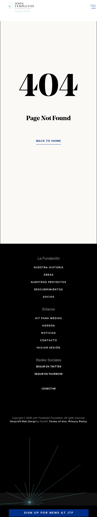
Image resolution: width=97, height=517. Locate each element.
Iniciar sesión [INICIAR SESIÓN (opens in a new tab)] (48, 348)
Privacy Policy (77, 421)
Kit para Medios (48, 318)
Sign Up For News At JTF (49, 512)
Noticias (48, 333)
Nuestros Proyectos (48, 282)
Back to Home (48, 140)
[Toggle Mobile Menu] (93, 7)
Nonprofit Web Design (23, 421)
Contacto (48, 340)
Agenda (48, 326)
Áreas (49, 275)
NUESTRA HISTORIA (48, 267)
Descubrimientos (48, 289)
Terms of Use (58, 421)
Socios (48, 297)
